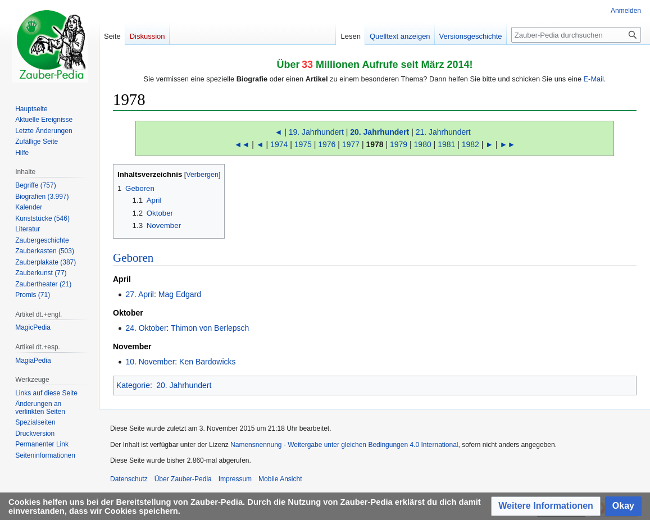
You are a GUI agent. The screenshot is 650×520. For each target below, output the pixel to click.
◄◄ (242, 144)
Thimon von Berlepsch (210, 327)
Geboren (133, 257)
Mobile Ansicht (280, 479)
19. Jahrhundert (316, 131)
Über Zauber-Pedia (183, 479)
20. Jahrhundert (379, 131)
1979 (398, 144)
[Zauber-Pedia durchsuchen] (576, 35)
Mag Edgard (179, 294)
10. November (150, 361)
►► (508, 144)
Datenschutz (129, 479)
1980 (422, 144)
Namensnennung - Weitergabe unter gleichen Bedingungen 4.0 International (344, 445)
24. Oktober (145, 327)
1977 (351, 144)
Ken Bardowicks (207, 361)
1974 (279, 144)
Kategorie (133, 385)
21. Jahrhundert (443, 131)
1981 (446, 144)
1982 (470, 144)
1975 (303, 144)
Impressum (235, 479)
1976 (326, 144)
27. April (139, 294)
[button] (546, 506)
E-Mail (594, 79)
